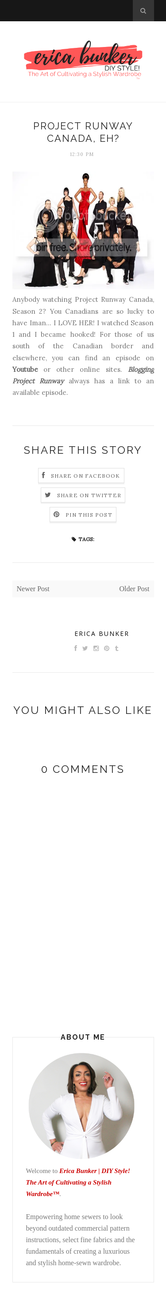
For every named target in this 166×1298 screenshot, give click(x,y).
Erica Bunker (101, 633)
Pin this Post (89, 514)
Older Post (135, 588)
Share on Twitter (89, 495)
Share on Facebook (85, 475)
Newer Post (33, 588)
